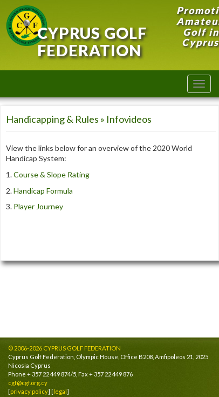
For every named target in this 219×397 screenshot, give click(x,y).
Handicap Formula (43, 190)
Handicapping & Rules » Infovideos (79, 119)
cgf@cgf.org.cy (27, 382)
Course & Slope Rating (51, 174)
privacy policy (29, 391)
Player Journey (38, 206)
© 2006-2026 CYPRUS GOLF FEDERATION (64, 348)
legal (60, 391)
